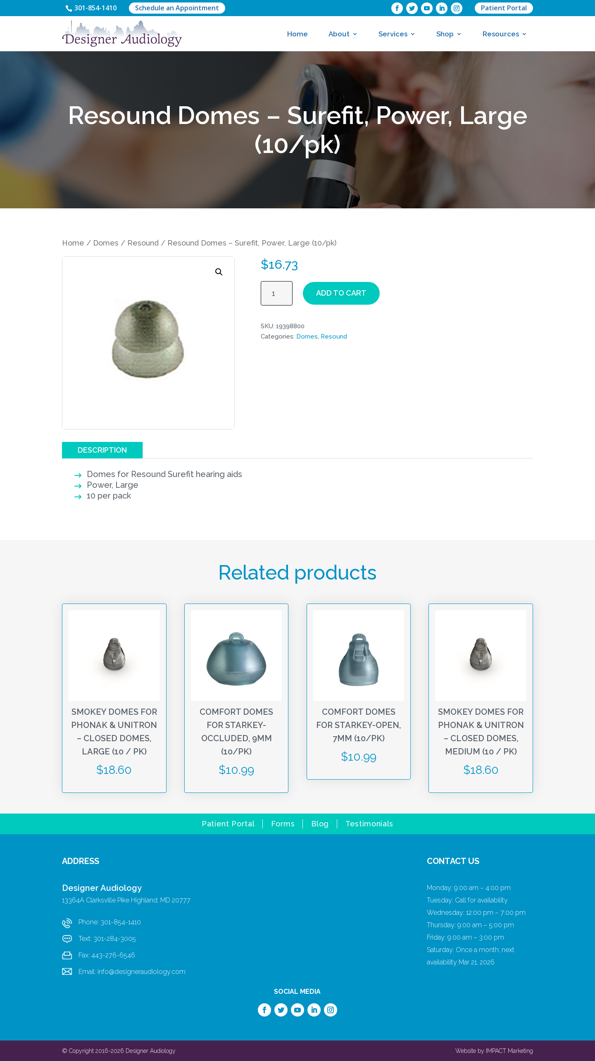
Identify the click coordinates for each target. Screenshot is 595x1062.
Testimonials (369, 825)
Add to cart (341, 293)
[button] (219, 272)
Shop (445, 34)
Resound (143, 243)
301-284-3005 (114, 939)
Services (392, 34)
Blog (320, 825)
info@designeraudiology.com (142, 972)
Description (102, 450)
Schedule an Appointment (182, 8)
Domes (106, 243)
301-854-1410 (97, 8)
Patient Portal (504, 8)
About (339, 34)
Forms (283, 825)
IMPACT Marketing (509, 1051)
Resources (501, 34)
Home (297, 34)
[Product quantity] (277, 294)
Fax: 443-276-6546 (107, 956)
